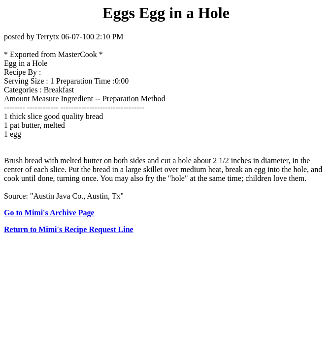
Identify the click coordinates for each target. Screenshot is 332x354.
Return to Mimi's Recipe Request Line (68, 229)
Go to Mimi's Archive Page (49, 212)
